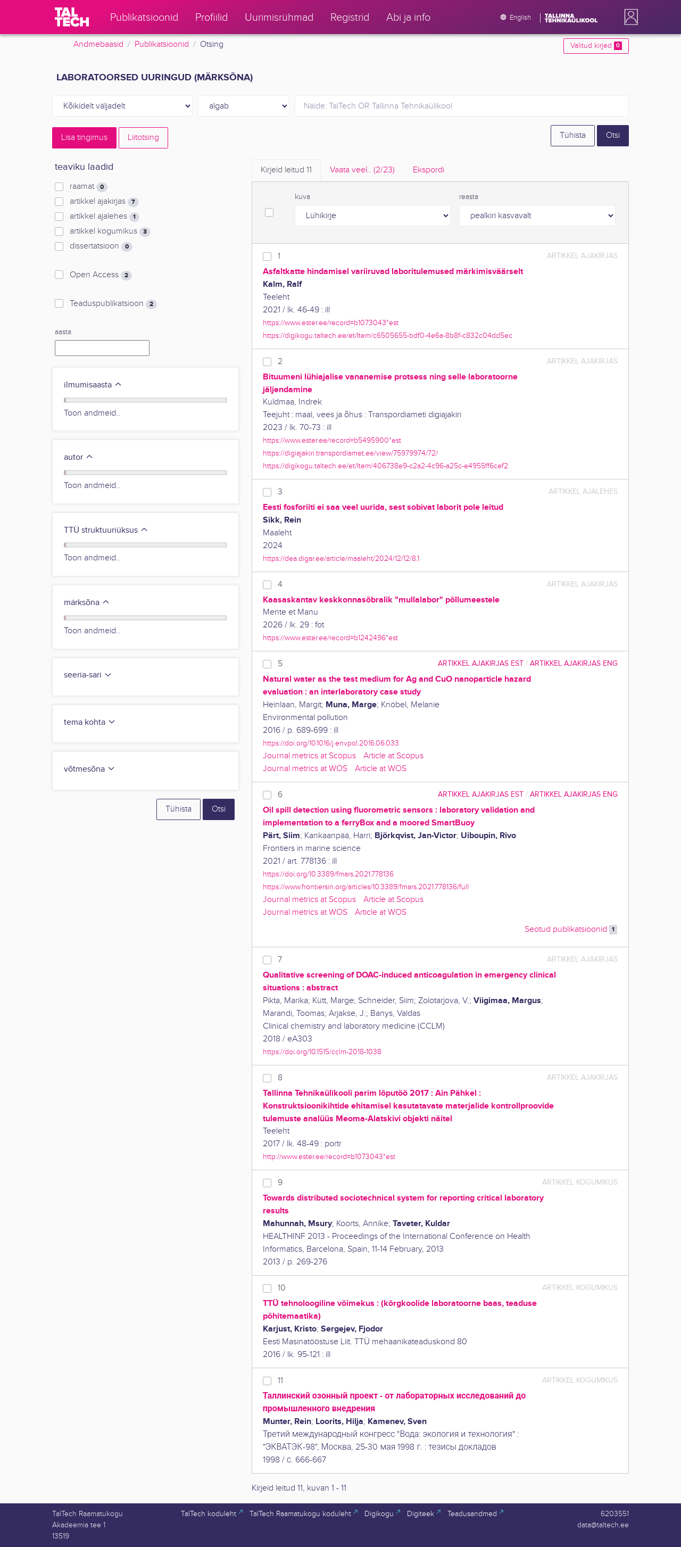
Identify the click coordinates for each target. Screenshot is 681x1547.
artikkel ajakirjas (104, 201)
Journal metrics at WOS (305, 769)
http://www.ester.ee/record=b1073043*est (329, 1156)
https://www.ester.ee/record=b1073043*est (330, 322)
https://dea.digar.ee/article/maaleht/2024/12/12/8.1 (341, 558)
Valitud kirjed (596, 46)
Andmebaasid (98, 44)
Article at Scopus (393, 756)
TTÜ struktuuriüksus (106, 530)
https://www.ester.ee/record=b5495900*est (332, 440)
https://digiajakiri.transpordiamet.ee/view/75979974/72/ (350, 453)
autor (79, 457)
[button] (628, 17)
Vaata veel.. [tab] (362, 170)
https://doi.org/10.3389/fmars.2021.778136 (328, 874)
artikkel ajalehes (104, 216)
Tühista (573, 135)
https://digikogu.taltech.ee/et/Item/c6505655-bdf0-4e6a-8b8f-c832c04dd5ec (387, 335)
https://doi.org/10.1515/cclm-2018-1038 (322, 1051)
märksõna (87, 603)
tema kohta (90, 722)
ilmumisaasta (93, 385)
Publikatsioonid (162, 44)
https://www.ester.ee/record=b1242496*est (330, 637)
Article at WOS (380, 769)
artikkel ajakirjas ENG (574, 663)
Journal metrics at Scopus (309, 756)
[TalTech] (72, 17)
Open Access (101, 275)
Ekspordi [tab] (428, 170)
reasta (468, 197)
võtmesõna (89, 769)
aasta (63, 332)
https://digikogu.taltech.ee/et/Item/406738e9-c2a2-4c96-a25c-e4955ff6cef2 (385, 465)
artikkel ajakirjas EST (481, 663)
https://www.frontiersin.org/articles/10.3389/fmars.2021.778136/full (366, 886)
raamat (88, 186)
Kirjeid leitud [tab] (286, 170)
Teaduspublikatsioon (113, 304)
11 (280, 1381)
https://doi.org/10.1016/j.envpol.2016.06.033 (331, 743)
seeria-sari (88, 675)
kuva (302, 197)
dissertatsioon (101, 246)
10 (282, 1288)
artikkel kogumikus (110, 231)
